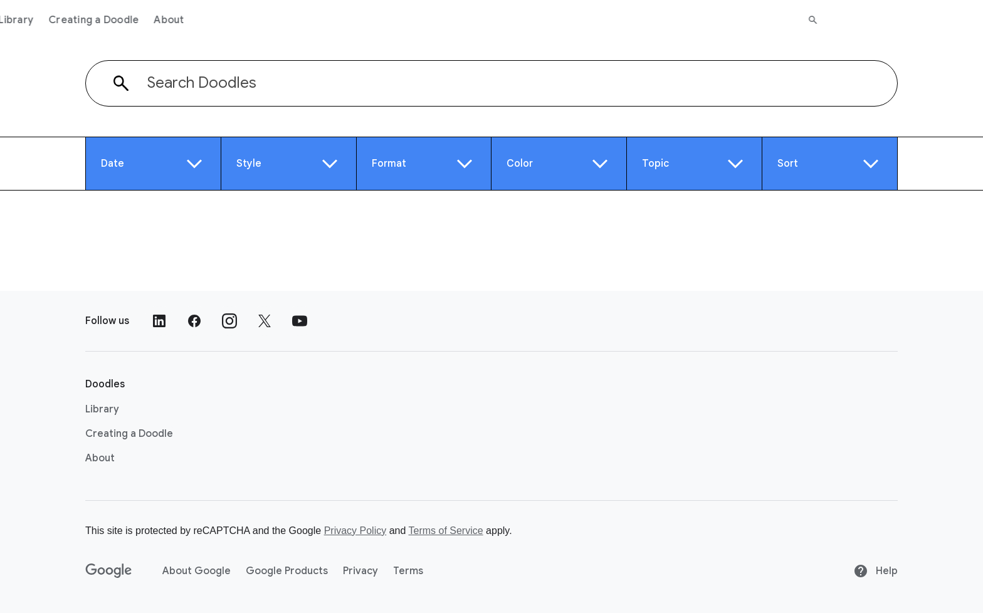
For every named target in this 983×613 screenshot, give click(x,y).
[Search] (965, 20)
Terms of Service (446, 530)
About (321, 20)
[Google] (108, 571)
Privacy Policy (355, 530)
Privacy (360, 571)
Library (168, 20)
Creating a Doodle (246, 20)
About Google (196, 571)
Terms (408, 571)
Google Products (287, 571)
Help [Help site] (875, 571)
